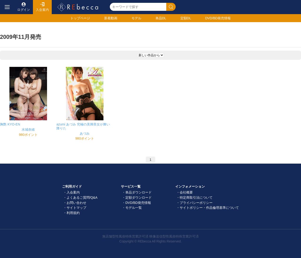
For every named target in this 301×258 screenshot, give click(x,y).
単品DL (160, 18)
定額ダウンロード (138, 197)
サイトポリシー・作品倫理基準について (209, 208)
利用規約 (73, 213)
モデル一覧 (133, 208)
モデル (136, 18)
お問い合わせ (76, 203)
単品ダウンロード (138, 192)
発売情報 (218, 18)
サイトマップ (76, 208)
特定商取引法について (196, 197)
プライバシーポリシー (196, 203)
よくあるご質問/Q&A (82, 197)
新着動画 (110, 18)
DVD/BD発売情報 (138, 203)
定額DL (185, 18)
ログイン (23, 7)
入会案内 (42, 7)
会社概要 (186, 192)
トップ (80, 18)
